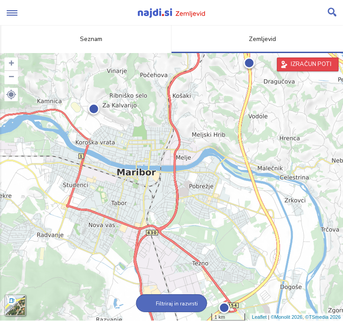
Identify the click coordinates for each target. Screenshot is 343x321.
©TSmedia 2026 (323, 317)
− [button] (11, 77)
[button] (11, 94)
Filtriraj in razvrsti (172, 303)
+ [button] (11, 64)
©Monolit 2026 (286, 317)
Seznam (86, 39)
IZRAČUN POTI (311, 64)
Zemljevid (257, 39)
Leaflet (259, 317)
